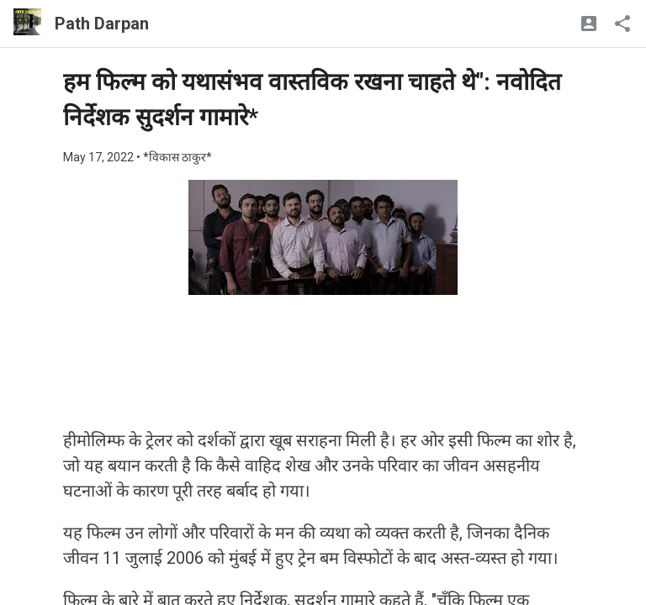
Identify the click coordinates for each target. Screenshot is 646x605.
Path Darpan (102, 23)
